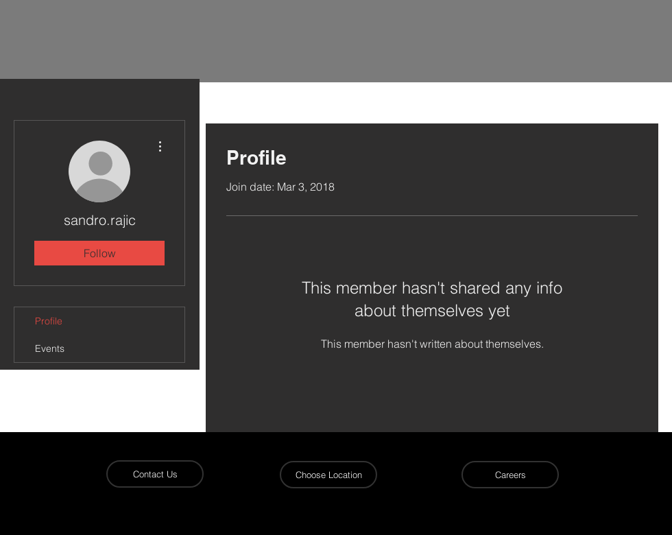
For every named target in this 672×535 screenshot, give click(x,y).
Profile (48, 321)
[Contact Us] (155, 474)
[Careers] (510, 474)
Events (49, 348)
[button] (328, 474)
